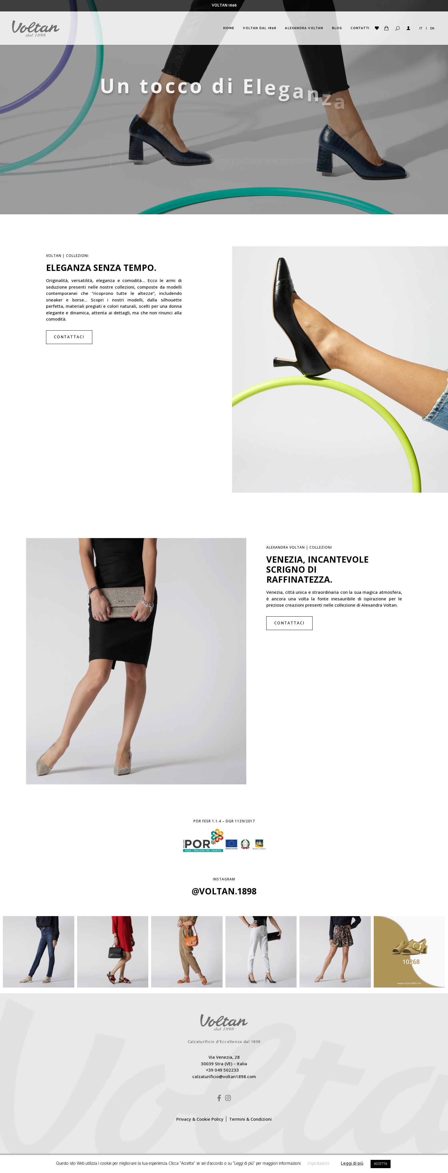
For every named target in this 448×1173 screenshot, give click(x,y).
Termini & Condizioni (250, 1119)
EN (432, 28)
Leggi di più (352, 1163)
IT (420, 28)
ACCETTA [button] (380, 1163)
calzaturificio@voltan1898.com (224, 1076)
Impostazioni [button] (318, 1163)
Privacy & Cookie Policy (199, 1119)
